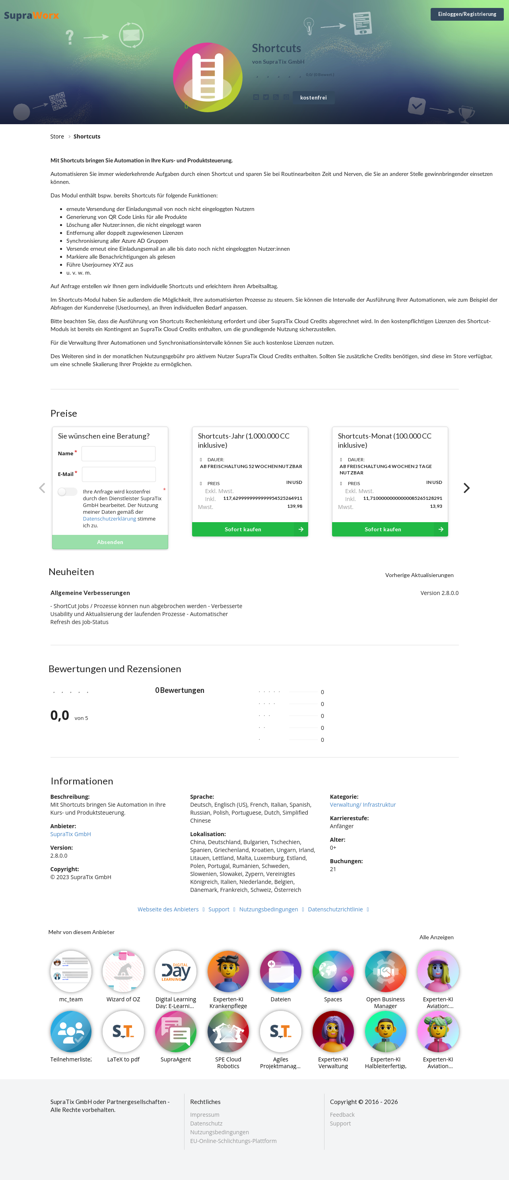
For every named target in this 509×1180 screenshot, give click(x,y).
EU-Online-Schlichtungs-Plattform (233, 1140)
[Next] (466, 488)
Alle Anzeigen (437, 937)
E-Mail (66, 474)
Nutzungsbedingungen (273, 909)
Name (66, 453)
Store (57, 136)
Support (223, 909)
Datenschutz (206, 1123)
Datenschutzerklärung (109, 518)
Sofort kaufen (266, 529)
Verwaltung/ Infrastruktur (363, 804)
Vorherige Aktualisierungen (419, 574)
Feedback (342, 1115)
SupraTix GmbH (71, 834)
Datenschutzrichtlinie (339, 909)
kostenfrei (313, 97)
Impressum (205, 1115)
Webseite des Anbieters (172, 909)
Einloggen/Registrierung (467, 14)
